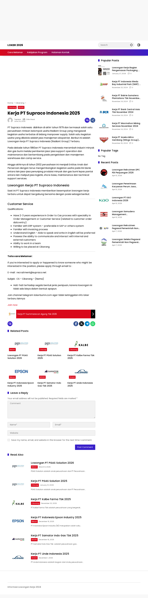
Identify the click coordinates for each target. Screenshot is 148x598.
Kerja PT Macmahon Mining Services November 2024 (126, 125)
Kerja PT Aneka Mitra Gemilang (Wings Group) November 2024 (125, 139)
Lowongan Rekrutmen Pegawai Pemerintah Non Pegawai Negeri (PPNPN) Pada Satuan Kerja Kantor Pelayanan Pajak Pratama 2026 (125, 227)
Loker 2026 (15, 45)
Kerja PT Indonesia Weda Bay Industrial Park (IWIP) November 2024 (125, 83)
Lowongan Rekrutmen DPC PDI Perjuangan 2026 (126, 171)
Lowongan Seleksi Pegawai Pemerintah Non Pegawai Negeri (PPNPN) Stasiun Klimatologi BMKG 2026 (126, 241)
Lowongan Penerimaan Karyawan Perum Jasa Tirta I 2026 (124, 185)
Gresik (72, 377)
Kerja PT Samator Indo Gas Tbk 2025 (49, 384)
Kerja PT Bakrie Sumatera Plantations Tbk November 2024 (126, 97)
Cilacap (43, 349)
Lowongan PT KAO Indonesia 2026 (121, 199)
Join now (12, 305)
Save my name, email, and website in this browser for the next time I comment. (51, 440)
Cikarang (12, 107)
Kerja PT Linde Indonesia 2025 (80, 384)
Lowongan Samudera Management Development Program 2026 (124, 213)
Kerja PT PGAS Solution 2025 (49, 357)
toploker (17, 119)
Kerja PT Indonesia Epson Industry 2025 (21, 384)
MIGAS (21, 107)
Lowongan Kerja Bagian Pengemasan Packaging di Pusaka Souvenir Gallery (126, 69)
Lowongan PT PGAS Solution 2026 (18, 357)
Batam (12, 349)
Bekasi (12, 377)
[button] (131, 44)
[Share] (92, 120)
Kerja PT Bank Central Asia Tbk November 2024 (126, 111)
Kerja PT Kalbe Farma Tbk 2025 (80, 357)
